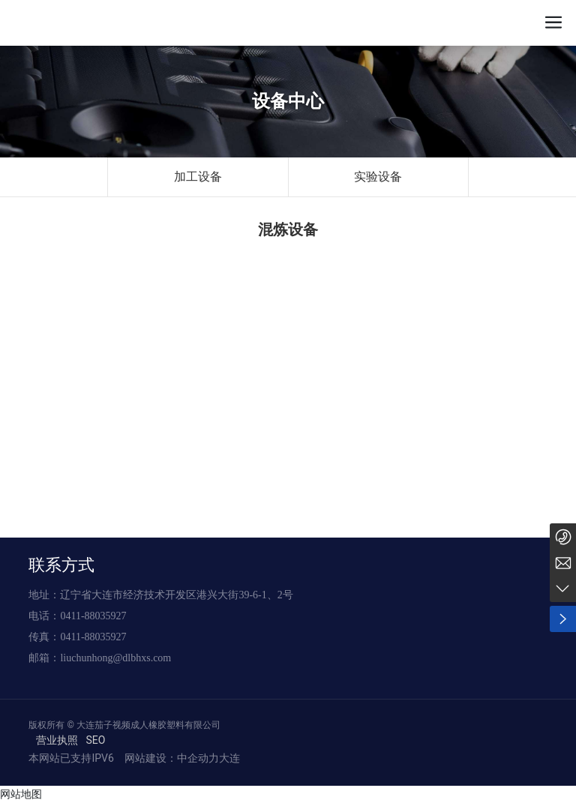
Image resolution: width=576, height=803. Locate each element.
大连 (229, 758)
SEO (95, 740)
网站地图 (21, 794)
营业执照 (57, 740)
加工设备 (198, 176)
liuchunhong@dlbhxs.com (115, 658)
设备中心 (288, 101)
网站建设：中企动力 (170, 758)
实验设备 (378, 176)
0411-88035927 (93, 616)
